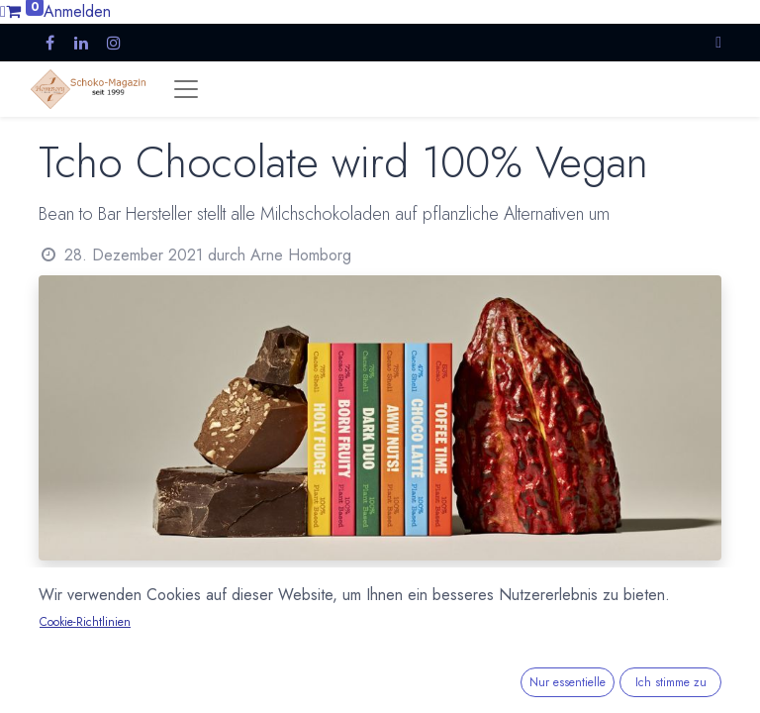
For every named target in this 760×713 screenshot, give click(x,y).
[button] (718, 42)
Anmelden (77, 11)
